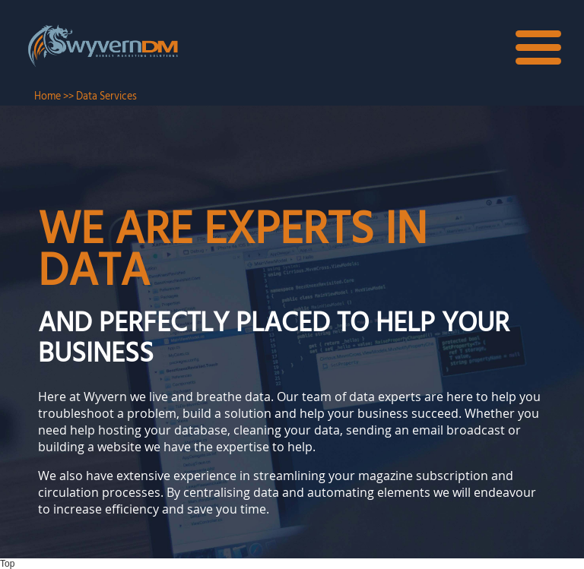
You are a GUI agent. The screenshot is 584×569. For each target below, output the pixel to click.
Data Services (106, 96)
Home (47, 96)
